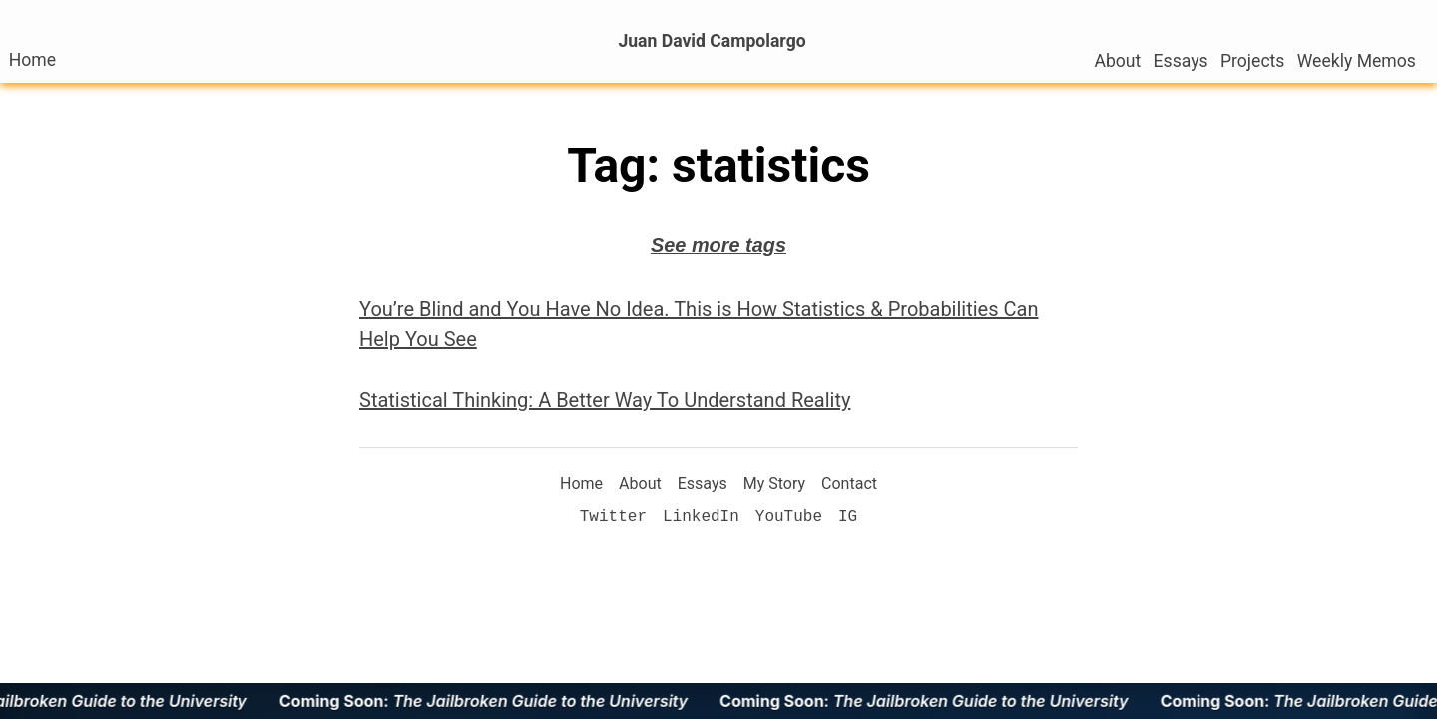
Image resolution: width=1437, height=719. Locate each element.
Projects (1252, 61)
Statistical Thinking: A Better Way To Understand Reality (604, 400)
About (1117, 61)
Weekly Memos (1356, 61)
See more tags (718, 245)
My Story (774, 483)
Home (33, 60)
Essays (1181, 61)
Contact (849, 483)
